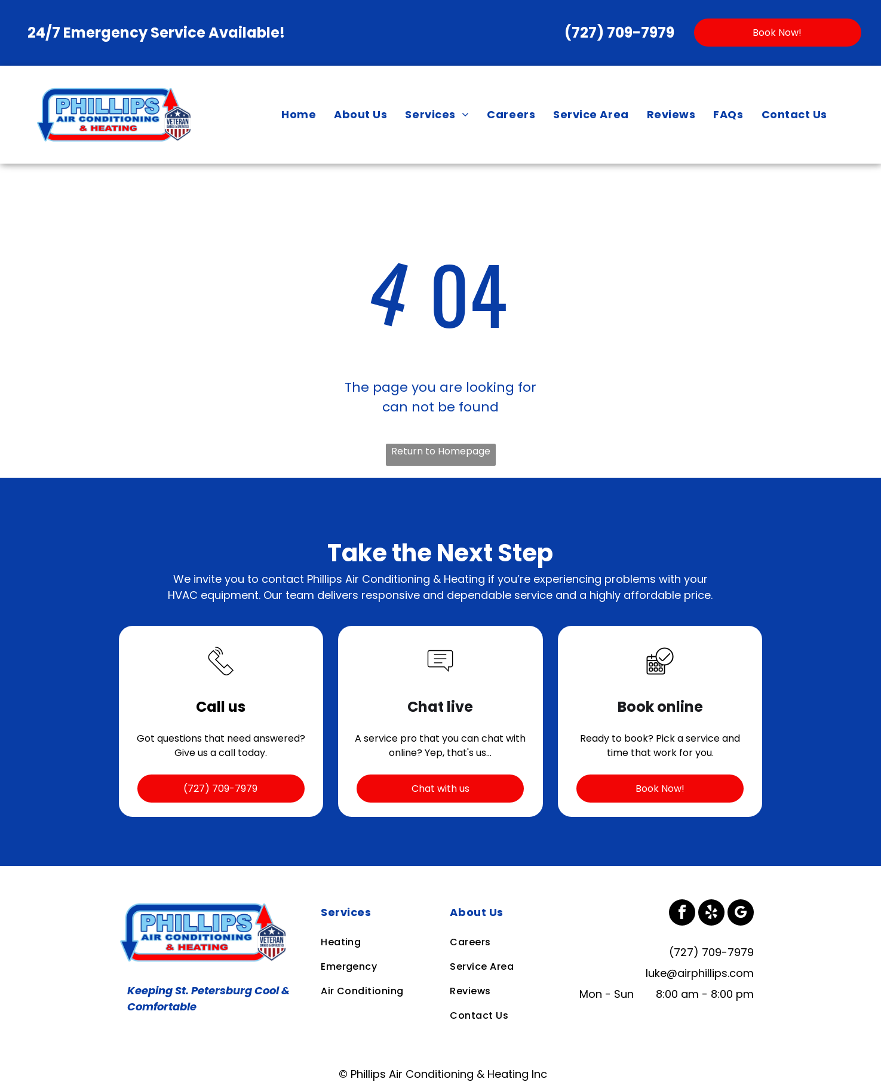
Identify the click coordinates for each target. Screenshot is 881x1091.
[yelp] (711, 914)
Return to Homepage (440, 451)
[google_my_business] (740, 914)
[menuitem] (298, 114)
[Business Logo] (205, 907)
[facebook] (682, 914)
